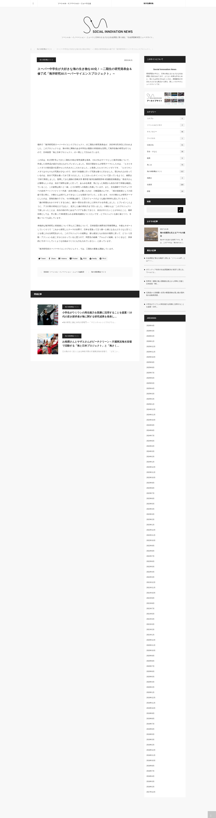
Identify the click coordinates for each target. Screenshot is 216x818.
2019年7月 (150, 724)
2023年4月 (150, 509)
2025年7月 (150, 373)
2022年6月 (150, 561)
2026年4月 (150, 326)
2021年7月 (150, 609)
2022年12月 (151, 530)
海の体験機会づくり (44, 49)
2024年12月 (151, 409)
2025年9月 (150, 362)
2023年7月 (150, 493)
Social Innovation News (164, 69)
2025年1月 (150, 404)
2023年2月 (150, 519)
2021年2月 (150, 629)
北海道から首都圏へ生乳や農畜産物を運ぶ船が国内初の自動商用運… (165, 294)
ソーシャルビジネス (166, 125)
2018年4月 (150, 776)
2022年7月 (150, 556)
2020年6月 (150, 671)
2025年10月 (151, 357)
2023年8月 (150, 488)
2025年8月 (150, 367)
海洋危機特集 (148, 3)
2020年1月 (150, 692)
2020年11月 (151, 645)
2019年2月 (150, 745)
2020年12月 (151, 640)
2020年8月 (150, 661)
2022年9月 (150, 546)
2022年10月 (151, 540)
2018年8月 (150, 766)
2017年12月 (151, 792)
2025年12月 (151, 346)
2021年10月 (151, 593)
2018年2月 (150, 787)
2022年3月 (150, 577)
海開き (166, 178)
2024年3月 (150, 451)
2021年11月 (151, 588)
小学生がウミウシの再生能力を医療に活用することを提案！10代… (165, 305)
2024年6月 (150, 441)
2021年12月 (151, 582)
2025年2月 (150, 399)
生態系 (166, 184)
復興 (166, 158)
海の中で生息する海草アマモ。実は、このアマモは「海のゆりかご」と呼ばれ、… (172, 242)
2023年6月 (150, 498)
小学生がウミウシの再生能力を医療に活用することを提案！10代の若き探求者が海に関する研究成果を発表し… (97, 314)
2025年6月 (150, 378)
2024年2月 (150, 457)
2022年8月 (150, 551)
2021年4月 (150, 619)
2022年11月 (151, 535)
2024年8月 (150, 430)
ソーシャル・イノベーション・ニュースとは (74, 3)
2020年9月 (150, 656)
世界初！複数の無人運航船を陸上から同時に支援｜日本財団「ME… (165, 282)
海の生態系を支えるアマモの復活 (172, 234)
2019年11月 (151, 703)
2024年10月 (151, 420)
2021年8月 (150, 603)
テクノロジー (166, 131)
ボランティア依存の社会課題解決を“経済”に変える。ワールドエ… (165, 271)
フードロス (166, 138)
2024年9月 (150, 425)
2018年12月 (151, 750)
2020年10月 (151, 650)
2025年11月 (151, 352)
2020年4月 (150, 682)
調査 (166, 191)
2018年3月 (150, 781)
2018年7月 (150, 771)
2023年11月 (151, 472)
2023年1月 (150, 525)
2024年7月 (150, 436)
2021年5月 (150, 614)
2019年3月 (150, 740)
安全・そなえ (166, 151)
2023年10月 (151, 477)
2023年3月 (150, 514)
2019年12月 (151, 698)
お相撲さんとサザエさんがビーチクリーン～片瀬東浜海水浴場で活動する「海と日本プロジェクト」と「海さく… (97, 343)
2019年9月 (150, 713)
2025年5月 (150, 383)
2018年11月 (151, 755)
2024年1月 (150, 462)
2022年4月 (150, 572)
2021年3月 (150, 624)
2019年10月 (151, 708)
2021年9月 (150, 598)
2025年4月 (150, 388)
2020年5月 (150, 677)
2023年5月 (150, 504)
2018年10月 (151, 760)
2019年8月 (150, 719)
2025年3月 (150, 394)
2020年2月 (150, 687)
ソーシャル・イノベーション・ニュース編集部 (66, 272)
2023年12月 (151, 467)
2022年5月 (150, 567)
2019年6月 (150, 729)
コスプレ (166, 118)
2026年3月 (150, 331)
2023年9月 (150, 483)
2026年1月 (150, 341)
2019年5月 (150, 734)
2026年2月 (150, 336)
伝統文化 (166, 145)
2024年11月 (151, 415)
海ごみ (166, 164)
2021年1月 (150, 635)
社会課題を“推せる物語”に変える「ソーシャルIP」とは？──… (165, 259)
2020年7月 (150, 666)
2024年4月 (150, 446)
